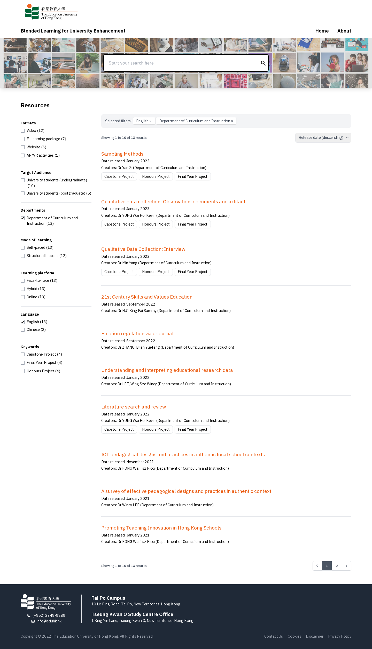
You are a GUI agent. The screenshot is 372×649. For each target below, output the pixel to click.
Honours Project (156, 176)
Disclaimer (314, 636)
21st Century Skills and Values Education (146, 297)
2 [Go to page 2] (337, 565)
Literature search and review (133, 407)
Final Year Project (192, 176)
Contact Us (273, 636)
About (344, 31)
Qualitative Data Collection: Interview (143, 249)
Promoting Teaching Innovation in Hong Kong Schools (161, 528)
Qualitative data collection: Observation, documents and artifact (173, 201)
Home (322, 31)
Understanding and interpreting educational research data (167, 370)
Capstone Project (119, 176)
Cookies (294, 636)
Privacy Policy (339, 636)
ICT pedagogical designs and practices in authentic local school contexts (183, 454)
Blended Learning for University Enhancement (73, 31)
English (144, 120)
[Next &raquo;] (346, 565)
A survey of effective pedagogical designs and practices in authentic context (186, 491)
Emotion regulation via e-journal (137, 333)
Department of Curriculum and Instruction (196, 120)
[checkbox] (32, 130)
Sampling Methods (122, 154)
